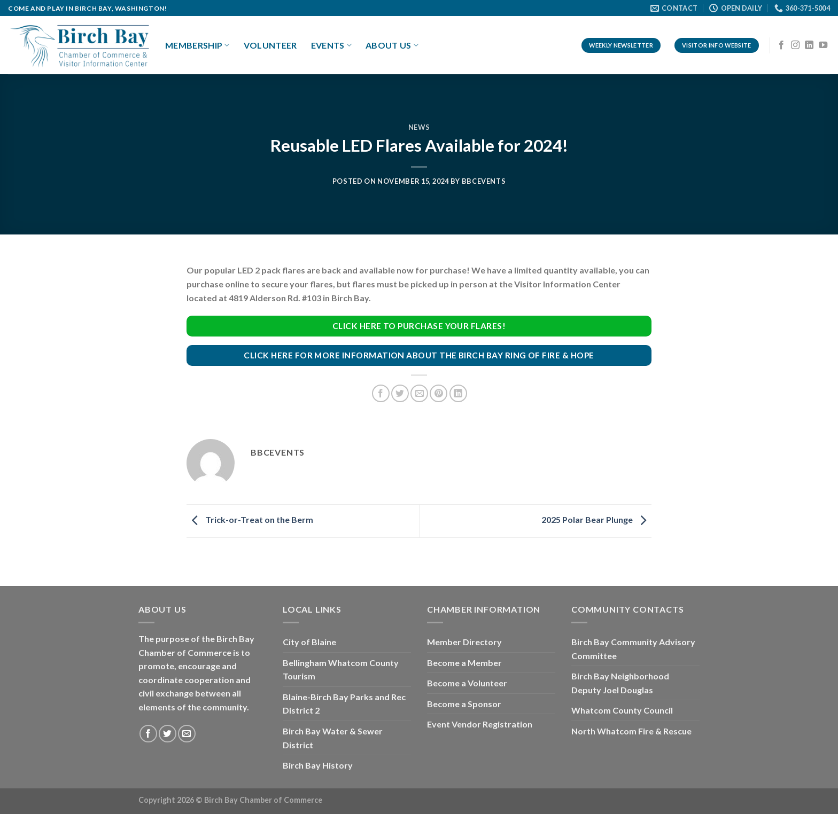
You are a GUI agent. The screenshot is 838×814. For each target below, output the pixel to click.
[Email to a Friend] (419, 393)
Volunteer (270, 45)
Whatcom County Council (622, 710)
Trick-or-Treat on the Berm (250, 520)
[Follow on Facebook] (781, 45)
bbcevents (484, 181)
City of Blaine (309, 642)
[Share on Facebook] (381, 393)
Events (331, 45)
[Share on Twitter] (400, 393)
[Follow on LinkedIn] (809, 45)
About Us (392, 45)
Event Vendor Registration (479, 724)
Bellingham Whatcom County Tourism (341, 670)
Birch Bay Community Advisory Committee (633, 649)
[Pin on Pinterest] (438, 393)
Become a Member (464, 663)
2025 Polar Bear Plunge (596, 520)
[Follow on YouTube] (823, 45)
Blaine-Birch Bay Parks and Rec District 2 (344, 704)
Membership (197, 45)
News (419, 127)
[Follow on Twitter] (167, 733)
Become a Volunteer (467, 683)
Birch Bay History (318, 765)
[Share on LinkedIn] (458, 393)
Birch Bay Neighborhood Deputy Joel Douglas (620, 683)
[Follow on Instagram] (795, 45)
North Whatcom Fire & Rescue (631, 731)
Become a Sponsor (464, 704)
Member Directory (464, 642)
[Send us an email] (187, 733)
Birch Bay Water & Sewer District (333, 738)
